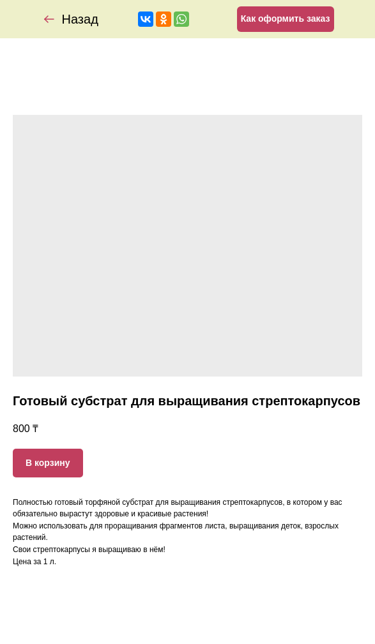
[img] (49, 19)
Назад (80, 19)
